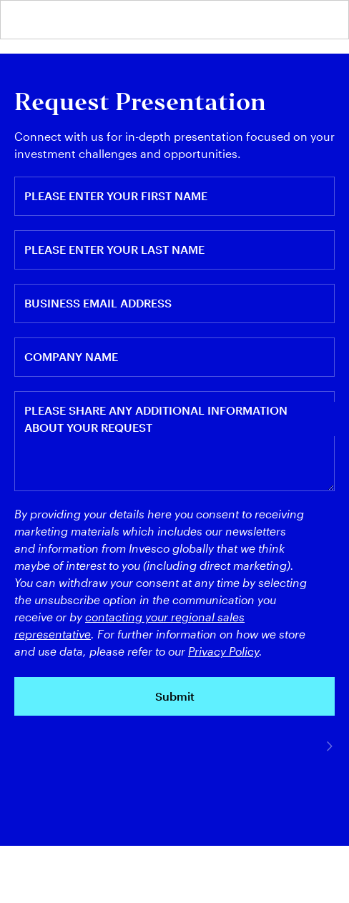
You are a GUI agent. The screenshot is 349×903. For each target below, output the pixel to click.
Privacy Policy (223, 651)
